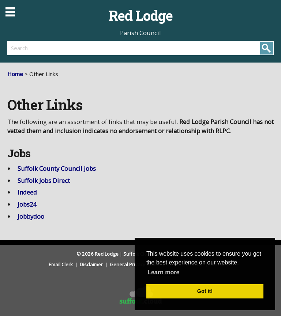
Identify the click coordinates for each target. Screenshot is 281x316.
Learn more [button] (163, 272)
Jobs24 (27, 204)
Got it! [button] (205, 291)
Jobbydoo (31, 216)
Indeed (27, 192)
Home (15, 74)
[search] (73, 48)
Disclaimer (92, 264)
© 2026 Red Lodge (97, 254)
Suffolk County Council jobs (57, 168)
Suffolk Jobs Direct (44, 180)
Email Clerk (61, 264)
